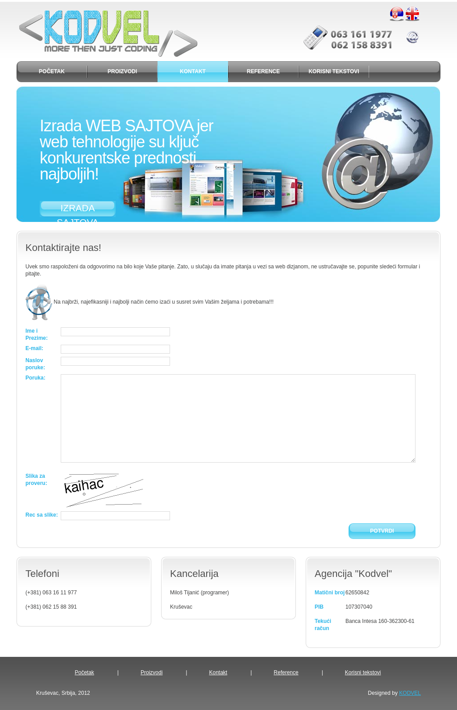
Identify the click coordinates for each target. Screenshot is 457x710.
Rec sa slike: (41, 515)
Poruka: (35, 378)
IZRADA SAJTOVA (78, 210)
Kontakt (218, 672)
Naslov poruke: (35, 364)
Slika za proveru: (36, 479)
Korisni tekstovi (363, 672)
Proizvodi (151, 672)
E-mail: (34, 348)
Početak (84, 672)
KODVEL (410, 693)
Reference (286, 672)
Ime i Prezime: (36, 334)
